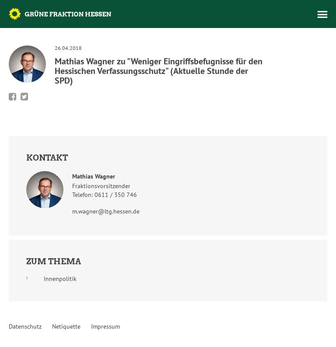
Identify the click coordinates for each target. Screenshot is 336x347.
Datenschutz (25, 326)
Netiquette (66, 326)
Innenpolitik (60, 279)
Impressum (105, 326)
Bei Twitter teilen (24, 96)
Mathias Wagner (93, 176)
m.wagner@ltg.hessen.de (106, 211)
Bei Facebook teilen (12, 96)
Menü (322, 14)
